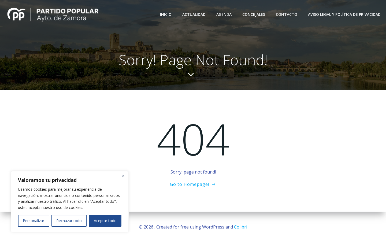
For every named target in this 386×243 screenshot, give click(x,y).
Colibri (240, 227)
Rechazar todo (69, 220)
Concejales (253, 14)
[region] (70, 201)
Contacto (286, 14)
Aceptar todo (105, 220)
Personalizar (33, 220)
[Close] (123, 175)
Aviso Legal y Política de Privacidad (344, 14)
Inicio (166, 14)
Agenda (224, 14)
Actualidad (194, 14)
